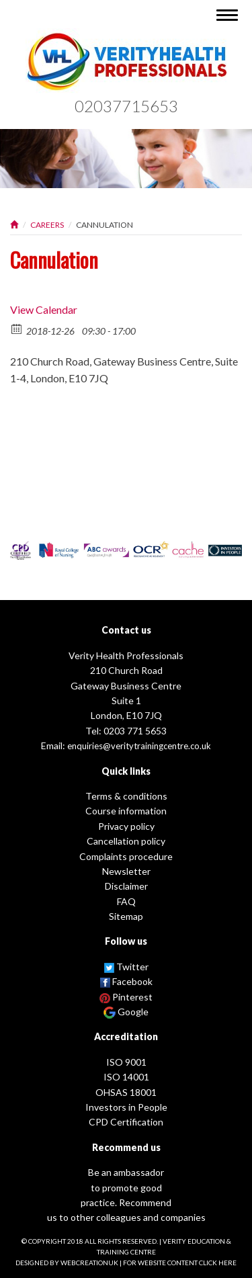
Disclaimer (126, 886)
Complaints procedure (126, 856)
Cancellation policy (126, 841)
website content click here (187, 1263)
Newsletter (126, 871)
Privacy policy (126, 826)
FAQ (126, 901)
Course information (126, 810)
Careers (47, 225)
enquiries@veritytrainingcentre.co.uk (139, 745)
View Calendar (43, 309)
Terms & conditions (126, 796)
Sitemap (126, 916)
